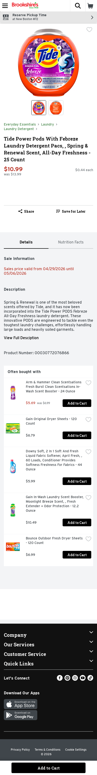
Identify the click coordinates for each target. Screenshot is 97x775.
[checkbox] (89, 30)
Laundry (47, 124)
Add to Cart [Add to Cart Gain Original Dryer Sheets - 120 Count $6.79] (77, 435)
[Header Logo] (24, 5)
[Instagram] (75, 679)
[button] (77, 5)
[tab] (26, 242)
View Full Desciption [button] (21, 338)
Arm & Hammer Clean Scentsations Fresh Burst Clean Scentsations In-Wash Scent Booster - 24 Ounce (54, 386)
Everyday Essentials (20, 124)
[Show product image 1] (38, 107)
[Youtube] (83, 679)
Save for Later (71, 211)
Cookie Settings (75, 749)
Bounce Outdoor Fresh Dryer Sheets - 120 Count (55, 540)
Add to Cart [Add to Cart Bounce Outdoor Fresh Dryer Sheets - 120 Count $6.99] (77, 555)
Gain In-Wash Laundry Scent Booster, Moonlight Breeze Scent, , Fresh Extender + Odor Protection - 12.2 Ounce (55, 503)
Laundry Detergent (19, 129)
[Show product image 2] (55, 107)
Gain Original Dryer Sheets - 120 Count (52, 421)
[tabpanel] (48, 409)
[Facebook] (60, 679)
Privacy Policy (20, 749)
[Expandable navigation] (5, 6)
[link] (70, 211)
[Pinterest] (67, 679)
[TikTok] (90, 679)
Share (26, 211)
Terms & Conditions (47, 749)
